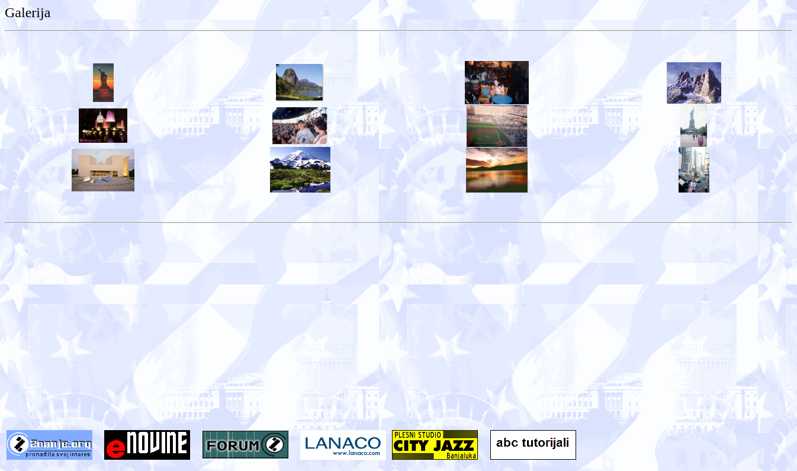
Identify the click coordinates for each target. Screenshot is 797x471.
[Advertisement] (398, 336)
